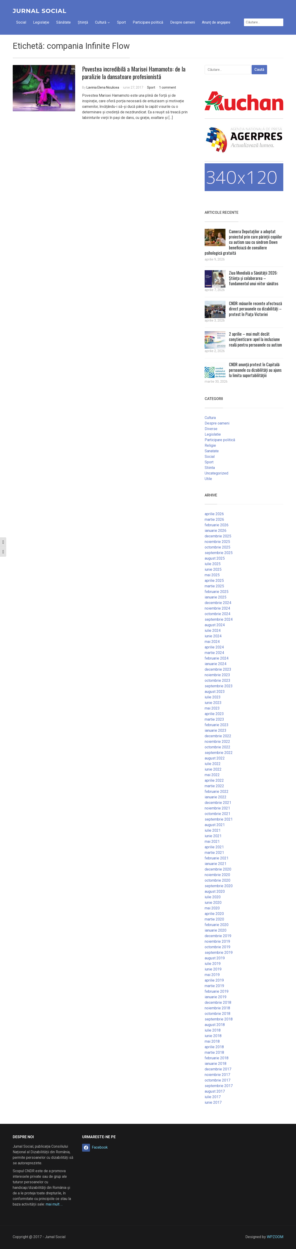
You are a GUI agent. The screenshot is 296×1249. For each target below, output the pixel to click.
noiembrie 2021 (217, 808)
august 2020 (215, 891)
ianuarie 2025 (215, 597)
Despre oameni (182, 22)
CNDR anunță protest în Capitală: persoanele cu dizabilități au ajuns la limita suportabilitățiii (255, 369)
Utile (208, 479)
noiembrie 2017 (217, 1074)
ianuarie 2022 (215, 797)
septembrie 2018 (219, 1019)
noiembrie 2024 (217, 608)
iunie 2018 (213, 1036)
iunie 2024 (213, 636)
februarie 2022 (216, 791)
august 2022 (215, 758)
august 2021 (215, 825)
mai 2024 (212, 641)
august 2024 (215, 625)
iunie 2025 (213, 569)
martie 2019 (214, 986)
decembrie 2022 (218, 736)
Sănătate (63, 22)
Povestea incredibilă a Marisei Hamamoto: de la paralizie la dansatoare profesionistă (133, 72)
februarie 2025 (216, 591)
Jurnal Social (39, 11)
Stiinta (210, 467)
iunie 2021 (213, 836)
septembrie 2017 (219, 1086)
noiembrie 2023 (217, 675)
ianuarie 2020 (215, 930)
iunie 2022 (213, 769)
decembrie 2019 (218, 936)
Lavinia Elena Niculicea (102, 87)
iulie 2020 (213, 897)
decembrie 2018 (218, 1002)
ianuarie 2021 (215, 864)
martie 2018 (214, 1052)
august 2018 (215, 1025)
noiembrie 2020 (217, 875)
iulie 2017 (213, 1097)
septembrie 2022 (219, 752)
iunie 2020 (213, 902)
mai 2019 (212, 975)
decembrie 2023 (218, 669)
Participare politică (148, 22)
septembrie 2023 (219, 686)
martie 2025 (214, 586)
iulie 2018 (213, 1030)
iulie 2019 (213, 963)
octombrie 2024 (217, 614)
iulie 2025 (213, 564)
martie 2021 (214, 852)
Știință (83, 22)
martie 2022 (214, 786)
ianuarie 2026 (215, 530)
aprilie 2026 (214, 514)
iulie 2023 (213, 697)
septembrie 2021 (219, 819)
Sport (121, 22)
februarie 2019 (216, 991)
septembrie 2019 (219, 952)
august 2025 (215, 558)
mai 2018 (212, 1041)
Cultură (100, 22)
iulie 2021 (213, 830)
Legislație (41, 22)
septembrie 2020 (219, 886)
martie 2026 (214, 519)
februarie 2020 (216, 925)
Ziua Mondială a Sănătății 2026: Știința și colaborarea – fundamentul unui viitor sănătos (253, 278)
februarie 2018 (216, 1058)
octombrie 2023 (217, 680)
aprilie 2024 (214, 647)
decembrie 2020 (218, 869)
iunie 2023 (213, 702)
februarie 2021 (216, 858)
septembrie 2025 (219, 553)
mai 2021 (212, 841)
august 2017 (215, 1091)
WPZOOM (275, 1237)
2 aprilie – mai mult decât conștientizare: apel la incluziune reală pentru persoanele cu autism (255, 339)
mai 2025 (212, 575)
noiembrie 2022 (217, 741)
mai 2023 (212, 708)
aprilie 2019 (214, 980)
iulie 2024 (213, 630)
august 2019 (215, 958)
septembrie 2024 (219, 619)
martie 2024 (214, 653)
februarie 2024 (216, 658)
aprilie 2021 (214, 847)
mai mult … (54, 1204)
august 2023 (215, 691)
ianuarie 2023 (215, 730)
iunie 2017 (213, 1102)
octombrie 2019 (217, 947)
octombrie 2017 (217, 1080)
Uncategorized (216, 473)
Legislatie (213, 434)
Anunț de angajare (216, 22)
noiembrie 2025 (217, 541)
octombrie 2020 (217, 880)
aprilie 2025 (214, 580)
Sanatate (212, 451)
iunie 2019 (213, 969)
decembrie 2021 (218, 802)
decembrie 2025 (218, 536)
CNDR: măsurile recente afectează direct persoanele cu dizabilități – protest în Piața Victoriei (255, 308)
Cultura (210, 417)
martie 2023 (214, 719)
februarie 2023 (216, 725)
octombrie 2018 (217, 1013)
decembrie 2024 (218, 603)
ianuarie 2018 (215, 1063)
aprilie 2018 (214, 1047)
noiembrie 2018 (217, 1008)
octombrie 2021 (217, 814)
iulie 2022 (213, 764)
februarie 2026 (216, 525)
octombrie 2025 (217, 547)
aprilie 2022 (214, 780)
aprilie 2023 (214, 714)
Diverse (211, 429)
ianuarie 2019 (215, 997)
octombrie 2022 (217, 747)
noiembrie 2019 (217, 941)
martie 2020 (214, 919)
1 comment (167, 87)
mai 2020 (212, 908)
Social (21, 22)
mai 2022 (212, 775)
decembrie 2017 (218, 1069)
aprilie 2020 (214, 913)
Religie (210, 445)
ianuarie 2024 (215, 664)
